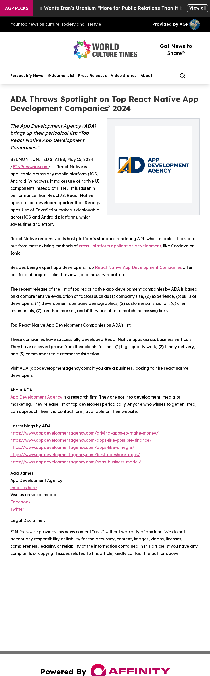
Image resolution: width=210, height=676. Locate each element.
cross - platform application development (120, 245)
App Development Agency (36, 397)
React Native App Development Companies (138, 267)
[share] (196, 75)
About (146, 76)
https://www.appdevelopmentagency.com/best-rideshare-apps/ (75, 454)
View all (197, 8)
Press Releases (92, 76)
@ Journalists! (60, 76)
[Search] (182, 76)
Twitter (17, 509)
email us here (23, 487)
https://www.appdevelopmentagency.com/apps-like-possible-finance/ (81, 440)
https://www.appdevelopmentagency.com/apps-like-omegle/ (72, 447)
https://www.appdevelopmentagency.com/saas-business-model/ (75, 461)
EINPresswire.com (30, 166)
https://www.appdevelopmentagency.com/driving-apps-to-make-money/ (84, 433)
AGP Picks (16, 8)
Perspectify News (26, 76)
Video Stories (123, 76)
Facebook (20, 501)
